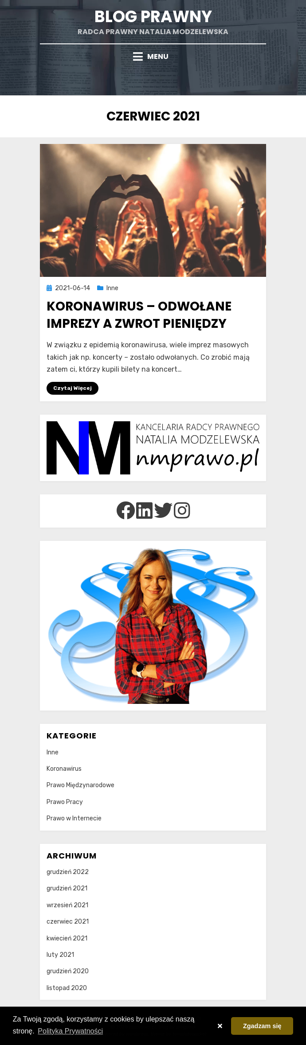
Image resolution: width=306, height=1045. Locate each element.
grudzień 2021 (67, 888)
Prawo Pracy (65, 802)
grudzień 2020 (68, 971)
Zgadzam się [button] (262, 1025)
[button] (220, 1026)
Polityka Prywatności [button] (70, 1031)
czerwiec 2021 (68, 921)
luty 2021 (60, 955)
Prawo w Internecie (74, 818)
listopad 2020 (67, 988)
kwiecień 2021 (67, 938)
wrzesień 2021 (67, 905)
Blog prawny (153, 16)
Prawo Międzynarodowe (80, 785)
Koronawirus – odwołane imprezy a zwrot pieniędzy (139, 315)
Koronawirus (64, 769)
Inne (112, 288)
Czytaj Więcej (72, 388)
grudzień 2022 (68, 872)
